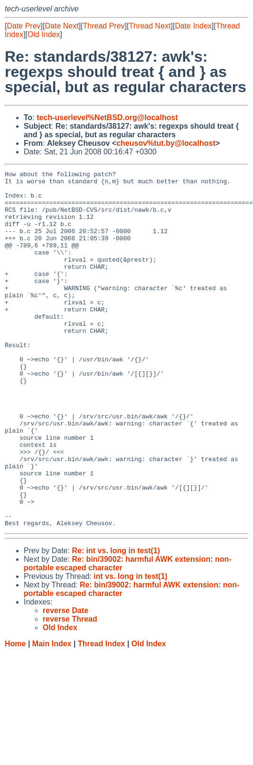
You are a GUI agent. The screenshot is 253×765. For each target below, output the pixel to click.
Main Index (52, 715)
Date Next (61, 26)
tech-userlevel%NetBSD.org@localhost (107, 117)
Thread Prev (104, 26)
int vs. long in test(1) (131, 647)
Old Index (44, 34)
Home (15, 715)
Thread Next (149, 26)
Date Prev (23, 26)
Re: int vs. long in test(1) (116, 622)
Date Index (193, 26)
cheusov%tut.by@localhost (166, 143)
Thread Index (101, 715)
